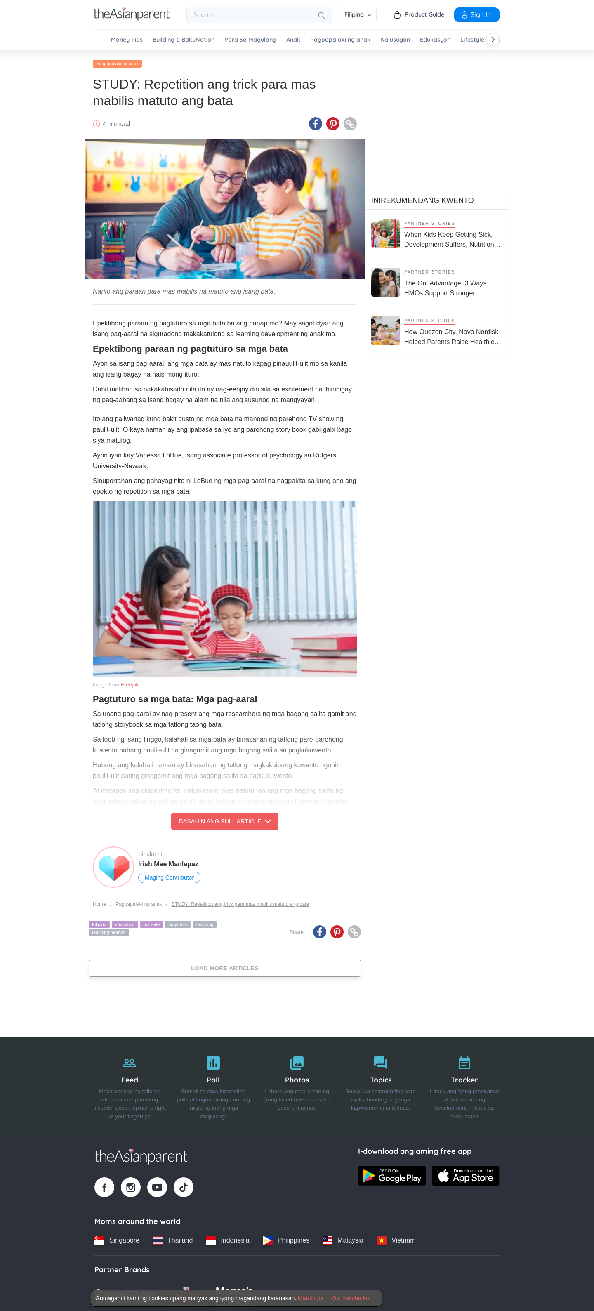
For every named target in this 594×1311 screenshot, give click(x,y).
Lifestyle (472, 39)
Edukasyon (435, 39)
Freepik (130, 682)
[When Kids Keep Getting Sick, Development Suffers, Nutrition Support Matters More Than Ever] (437, 231)
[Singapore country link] (116, 1238)
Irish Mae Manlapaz (168, 861)
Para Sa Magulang (250, 39)
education (125, 921)
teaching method (108, 929)
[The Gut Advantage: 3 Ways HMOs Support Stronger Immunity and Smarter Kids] (437, 279)
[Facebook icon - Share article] (315, 120)
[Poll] (213, 1083)
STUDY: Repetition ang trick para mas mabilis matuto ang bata (240, 901)
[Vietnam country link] (396, 1238)
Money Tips (127, 39)
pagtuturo (177, 921)
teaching (205, 921)
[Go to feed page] (132, 18)
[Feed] (130, 1083)
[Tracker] (464, 1083)
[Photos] (297, 1083)
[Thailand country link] (173, 1238)
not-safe (152, 921)
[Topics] (380, 1083)
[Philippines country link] (286, 1238)
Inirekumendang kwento (422, 197)
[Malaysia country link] (343, 1238)
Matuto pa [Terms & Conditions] (310, 1298)
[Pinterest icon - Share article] (332, 120)
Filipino (357, 14)
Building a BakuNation (183, 39)
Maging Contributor (169, 874)
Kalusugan (395, 39)
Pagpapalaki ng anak (340, 39)
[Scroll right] (493, 39)
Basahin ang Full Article (225, 818)
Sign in (475, 14)
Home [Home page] (99, 901)
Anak (293, 39)
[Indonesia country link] (227, 1238)
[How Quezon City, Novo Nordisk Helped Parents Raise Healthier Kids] (437, 328)
